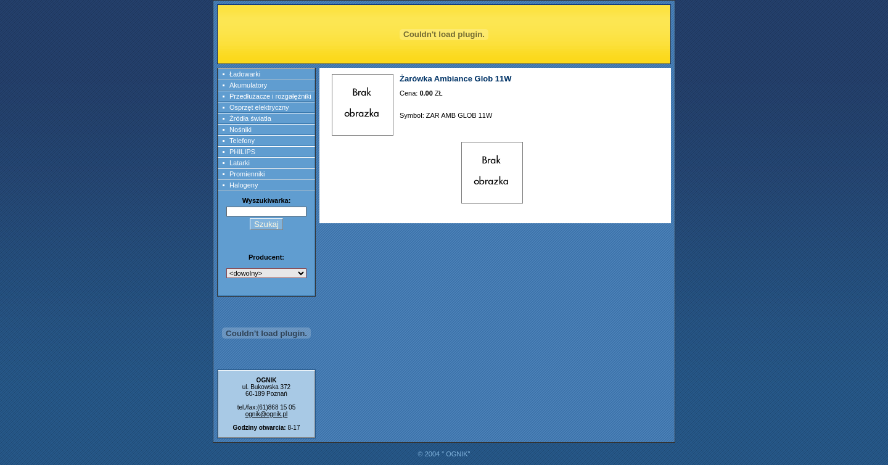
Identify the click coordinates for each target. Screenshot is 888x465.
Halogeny (243, 185)
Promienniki (247, 174)
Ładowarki (244, 74)
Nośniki (240, 129)
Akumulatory (248, 85)
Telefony (242, 140)
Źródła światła (250, 118)
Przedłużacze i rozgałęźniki (270, 96)
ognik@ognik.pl (266, 414)
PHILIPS (242, 151)
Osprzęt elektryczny (259, 107)
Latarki (239, 163)
